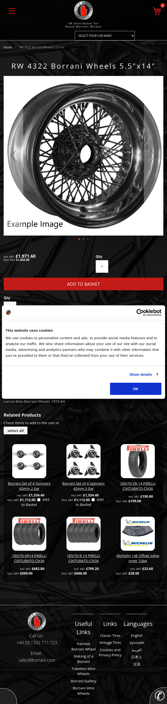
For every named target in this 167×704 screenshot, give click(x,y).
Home (8, 47)
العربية (137, 649)
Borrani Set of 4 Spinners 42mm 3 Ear (83, 486)
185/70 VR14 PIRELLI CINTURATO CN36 (29, 558)
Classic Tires (110, 635)
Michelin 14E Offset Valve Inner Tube (137, 558)
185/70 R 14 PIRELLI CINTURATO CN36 (83, 558)
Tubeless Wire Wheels (83, 671)
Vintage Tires (110, 642)
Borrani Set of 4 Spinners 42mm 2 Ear (29, 486)
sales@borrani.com (37, 660)
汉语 (136, 664)
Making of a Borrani (83, 659)
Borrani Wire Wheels (83, 690)
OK (136, 389)
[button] (13, 156)
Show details (141, 374)
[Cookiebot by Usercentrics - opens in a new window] (140, 312)
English (137, 635)
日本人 (136, 656)
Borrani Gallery (83, 680)
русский (137, 642)
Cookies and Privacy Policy (110, 652)
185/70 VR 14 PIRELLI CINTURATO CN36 (138, 486)
